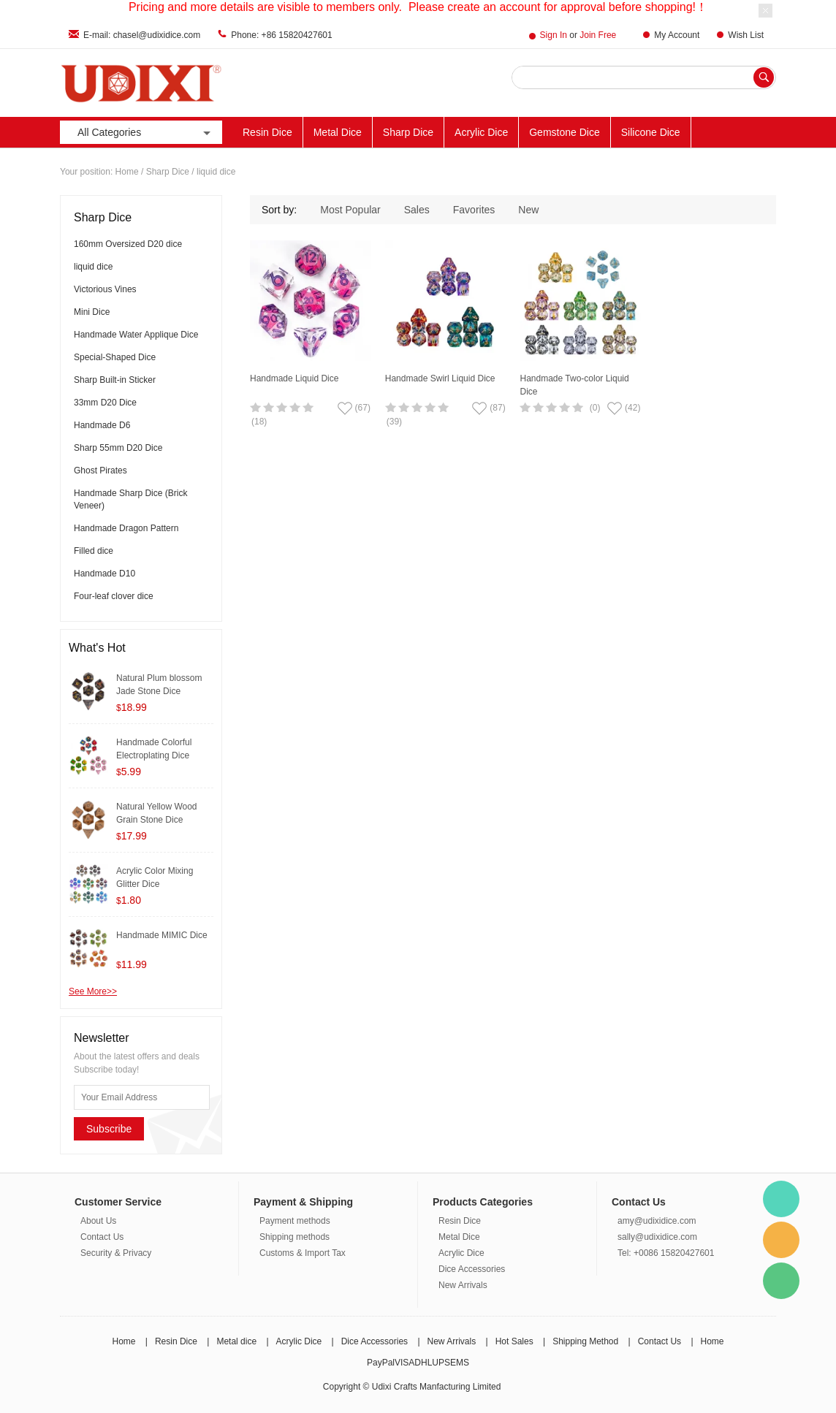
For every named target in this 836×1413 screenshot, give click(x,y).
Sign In (553, 35)
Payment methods (294, 1221)
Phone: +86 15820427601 (281, 35)
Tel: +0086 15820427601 (666, 1253)
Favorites (474, 210)
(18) (259, 421)
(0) (595, 408)
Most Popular (350, 210)
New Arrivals (462, 1285)
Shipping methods (294, 1237)
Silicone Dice (650, 132)
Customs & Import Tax (302, 1253)
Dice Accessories (471, 1269)
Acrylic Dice (481, 132)
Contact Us (101, 1237)
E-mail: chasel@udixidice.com (141, 35)
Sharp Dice (408, 132)
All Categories (145, 133)
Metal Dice (338, 132)
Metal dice (236, 1341)
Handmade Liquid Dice (294, 378)
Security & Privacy (115, 1253)
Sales (417, 210)
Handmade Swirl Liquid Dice (440, 378)
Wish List (746, 35)
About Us (98, 1221)
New (528, 210)
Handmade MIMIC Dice (162, 935)
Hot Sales (514, 1341)
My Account (676, 35)
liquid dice (216, 172)
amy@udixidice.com (657, 1221)
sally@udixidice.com (657, 1237)
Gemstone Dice (564, 132)
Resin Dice (267, 132)
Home (127, 172)
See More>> (93, 991)
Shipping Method (585, 1341)
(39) (394, 421)
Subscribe (109, 1129)
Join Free (598, 35)
